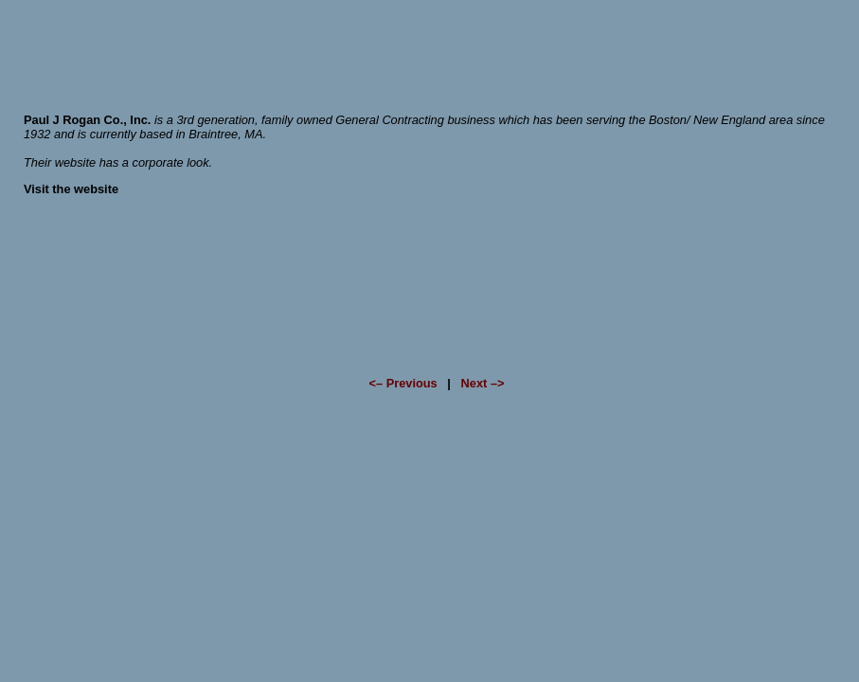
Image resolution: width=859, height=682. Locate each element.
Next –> (483, 383)
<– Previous (402, 383)
